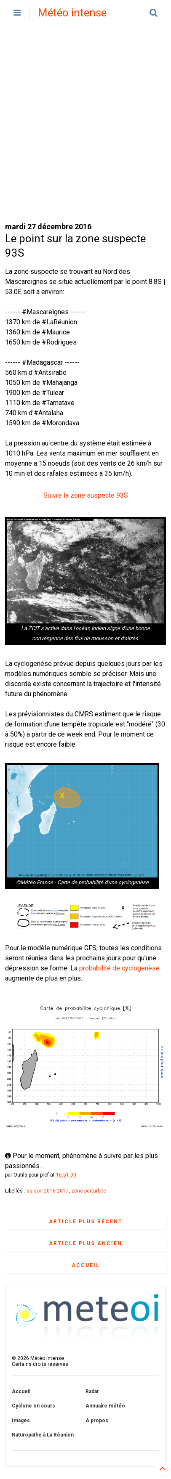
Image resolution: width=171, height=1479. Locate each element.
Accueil (86, 1265)
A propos (97, 1420)
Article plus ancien (85, 1243)
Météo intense (72, 12)
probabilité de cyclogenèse (119, 968)
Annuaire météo (105, 1406)
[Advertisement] (85, 123)
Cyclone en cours (33, 1406)
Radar (92, 1391)
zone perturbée (88, 1191)
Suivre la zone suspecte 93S (85, 495)
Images (21, 1420)
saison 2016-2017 (48, 1191)
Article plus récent (86, 1222)
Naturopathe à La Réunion (43, 1435)
